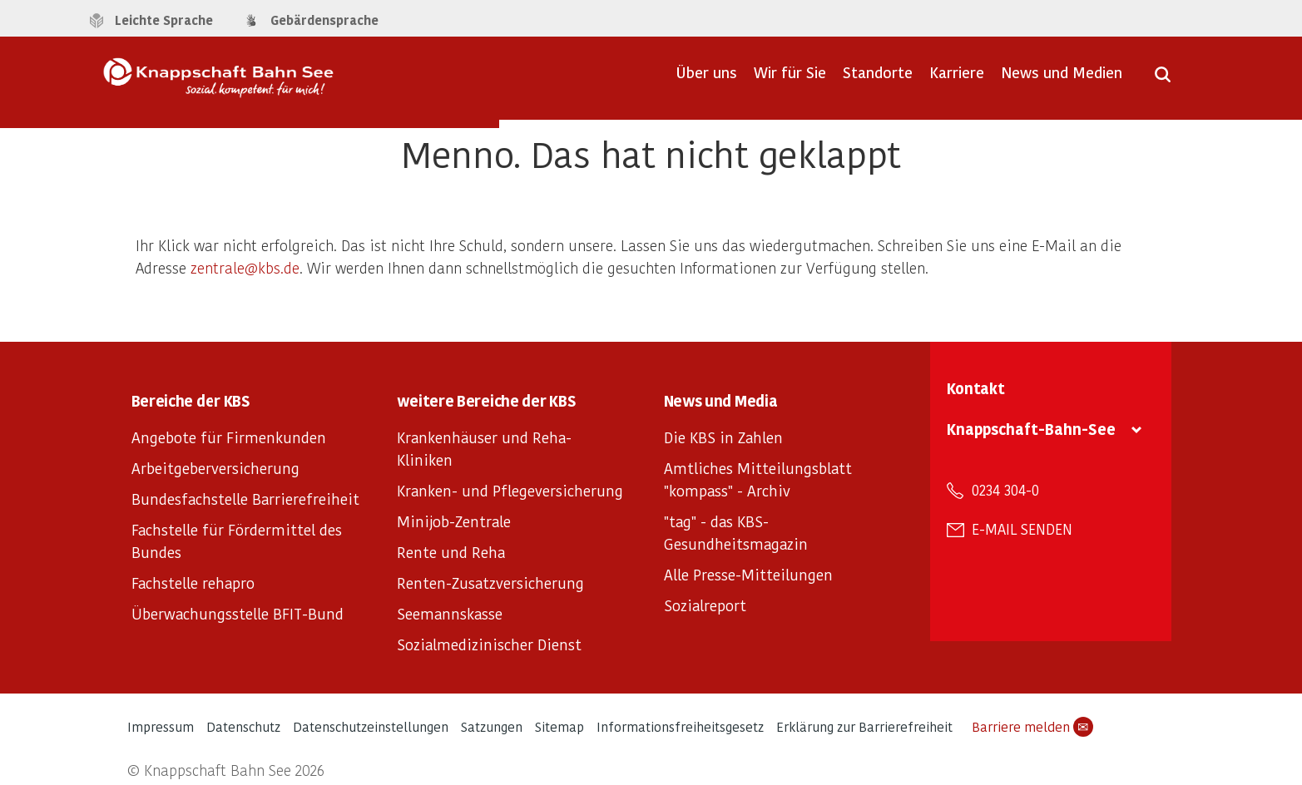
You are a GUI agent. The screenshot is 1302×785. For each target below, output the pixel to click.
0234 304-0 (1005, 489)
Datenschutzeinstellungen (370, 726)
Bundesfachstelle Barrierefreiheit (245, 498)
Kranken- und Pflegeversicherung (510, 490)
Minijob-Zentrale (454, 521)
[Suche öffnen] (1163, 80)
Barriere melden (1032, 727)
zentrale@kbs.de (245, 267)
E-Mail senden (1022, 529)
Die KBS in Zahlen (723, 437)
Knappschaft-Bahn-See (1031, 428)
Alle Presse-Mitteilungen (748, 574)
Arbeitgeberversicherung (215, 467)
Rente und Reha (451, 551)
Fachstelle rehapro (193, 582)
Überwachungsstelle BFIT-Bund (237, 613)
